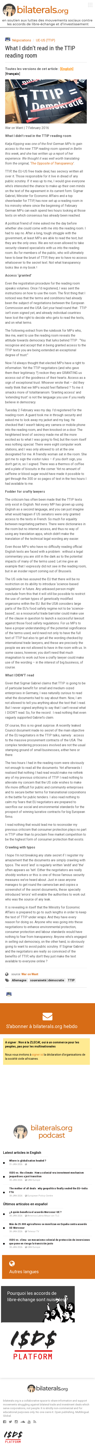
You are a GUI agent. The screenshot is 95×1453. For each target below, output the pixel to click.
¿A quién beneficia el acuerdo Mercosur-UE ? (35, 1212)
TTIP (71, 980)
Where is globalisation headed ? (27, 1160)
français (12, 74)
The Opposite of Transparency (52, 163)
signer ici (37, 1054)
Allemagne (19, 980)
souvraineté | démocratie (47, 980)
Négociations (21, 40)
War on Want (29, 974)
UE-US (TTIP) (45, 40)
